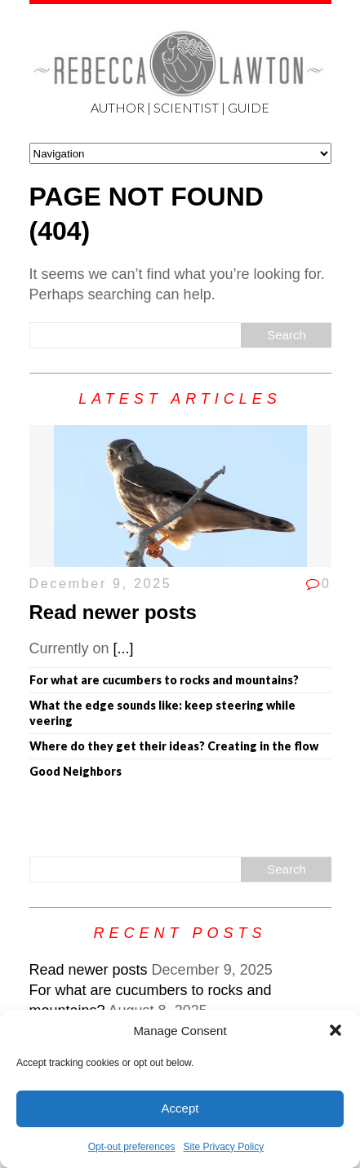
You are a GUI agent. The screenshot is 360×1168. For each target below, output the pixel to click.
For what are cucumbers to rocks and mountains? (164, 680)
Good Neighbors (75, 771)
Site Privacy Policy (224, 1147)
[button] (335, 1030)
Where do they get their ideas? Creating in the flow (173, 746)
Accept (180, 1108)
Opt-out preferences (132, 1147)
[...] (123, 648)
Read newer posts (113, 612)
